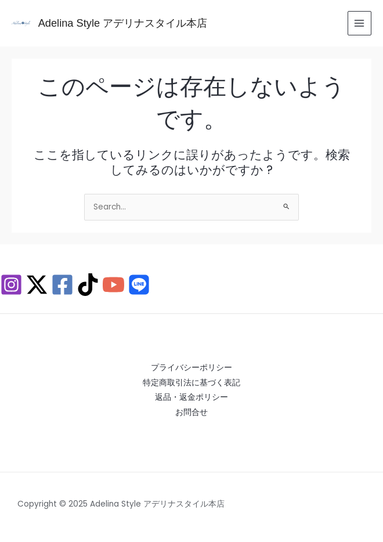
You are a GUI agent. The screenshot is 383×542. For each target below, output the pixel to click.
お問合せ (191, 412)
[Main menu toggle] (359, 23)
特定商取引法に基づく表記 (191, 382)
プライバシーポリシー (191, 367)
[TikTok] (88, 284)
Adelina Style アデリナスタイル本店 (123, 23)
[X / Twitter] (37, 284)
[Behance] (139, 284)
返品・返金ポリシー (191, 397)
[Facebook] (62, 284)
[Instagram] (11, 284)
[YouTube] (113, 284)
